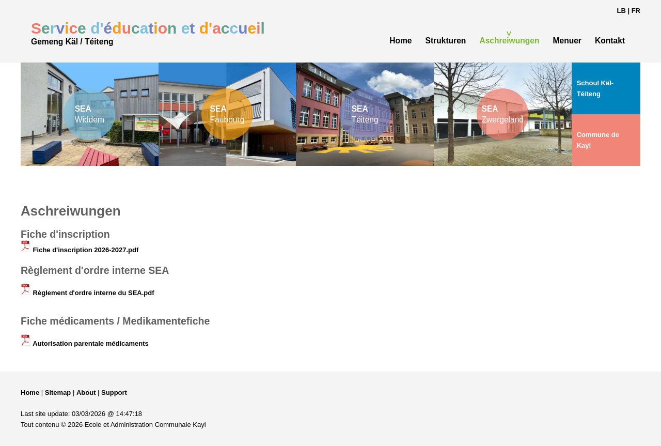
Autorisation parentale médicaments (85, 343)
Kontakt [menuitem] (610, 40)
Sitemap (58, 392)
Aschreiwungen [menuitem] (509, 40)
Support (114, 392)
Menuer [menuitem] (567, 40)
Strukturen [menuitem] (446, 40)
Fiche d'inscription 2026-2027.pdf (79, 250)
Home (30, 392)
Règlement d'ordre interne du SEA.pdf (87, 293)
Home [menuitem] (400, 40)
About (86, 392)
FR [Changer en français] (636, 10)
